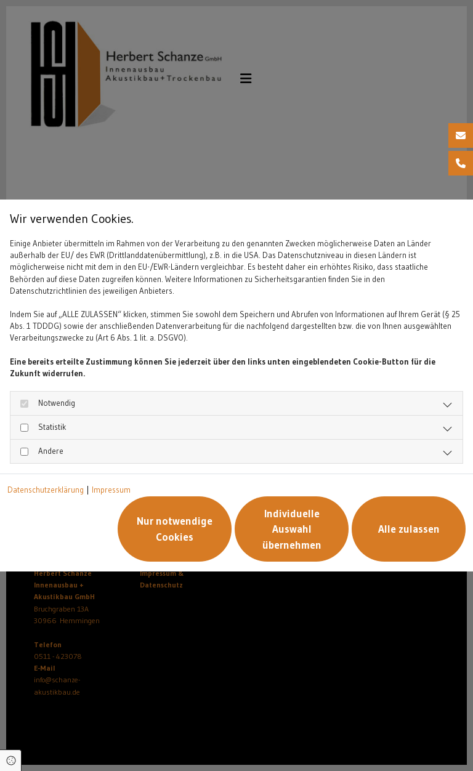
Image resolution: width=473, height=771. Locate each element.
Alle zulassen (409, 528)
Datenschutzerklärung (45, 489)
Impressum (111, 489)
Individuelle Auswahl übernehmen (291, 529)
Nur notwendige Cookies (174, 528)
